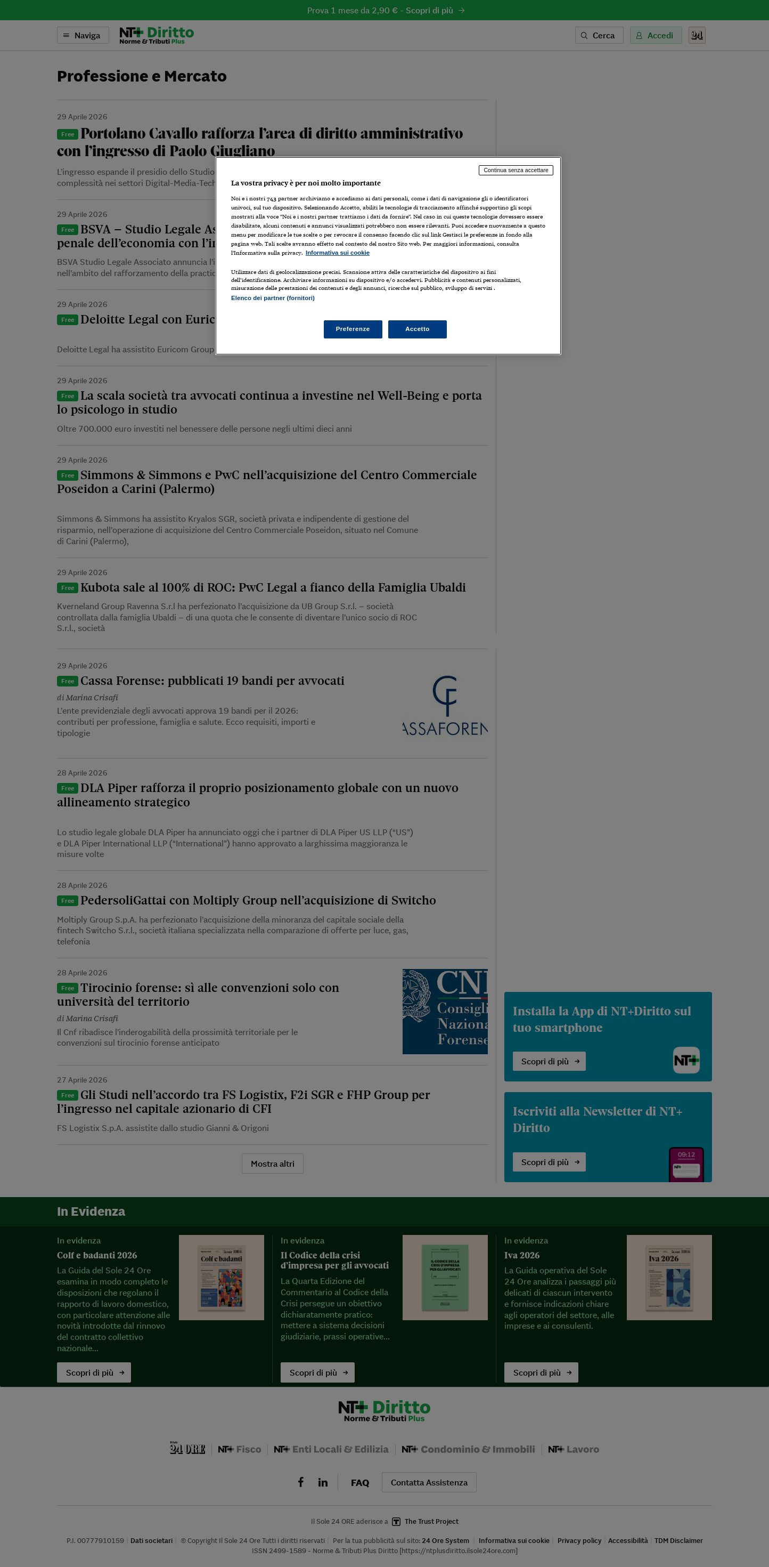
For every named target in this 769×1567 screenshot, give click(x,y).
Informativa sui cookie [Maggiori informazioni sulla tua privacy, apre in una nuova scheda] (338, 252)
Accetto (417, 329)
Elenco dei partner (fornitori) (273, 298)
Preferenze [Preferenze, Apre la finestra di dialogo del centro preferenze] (353, 329)
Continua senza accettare (516, 170)
